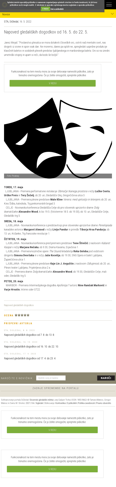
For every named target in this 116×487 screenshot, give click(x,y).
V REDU (45, 9)
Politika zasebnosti (86, 403)
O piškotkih (72, 403)
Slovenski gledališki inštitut (42, 399)
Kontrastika (60, 403)
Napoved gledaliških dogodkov (19, 305)
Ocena (9, 315)
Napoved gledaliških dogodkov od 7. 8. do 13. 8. (29, 335)
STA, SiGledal (11, 21)
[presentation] (91, 378)
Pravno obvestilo (103, 403)
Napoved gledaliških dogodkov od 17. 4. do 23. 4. (30, 358)
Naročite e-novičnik (17, 378)
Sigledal (39, 403)
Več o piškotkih (57, 9)
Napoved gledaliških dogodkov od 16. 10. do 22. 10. (31, 346)
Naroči (106, 378)
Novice (58, 14)
